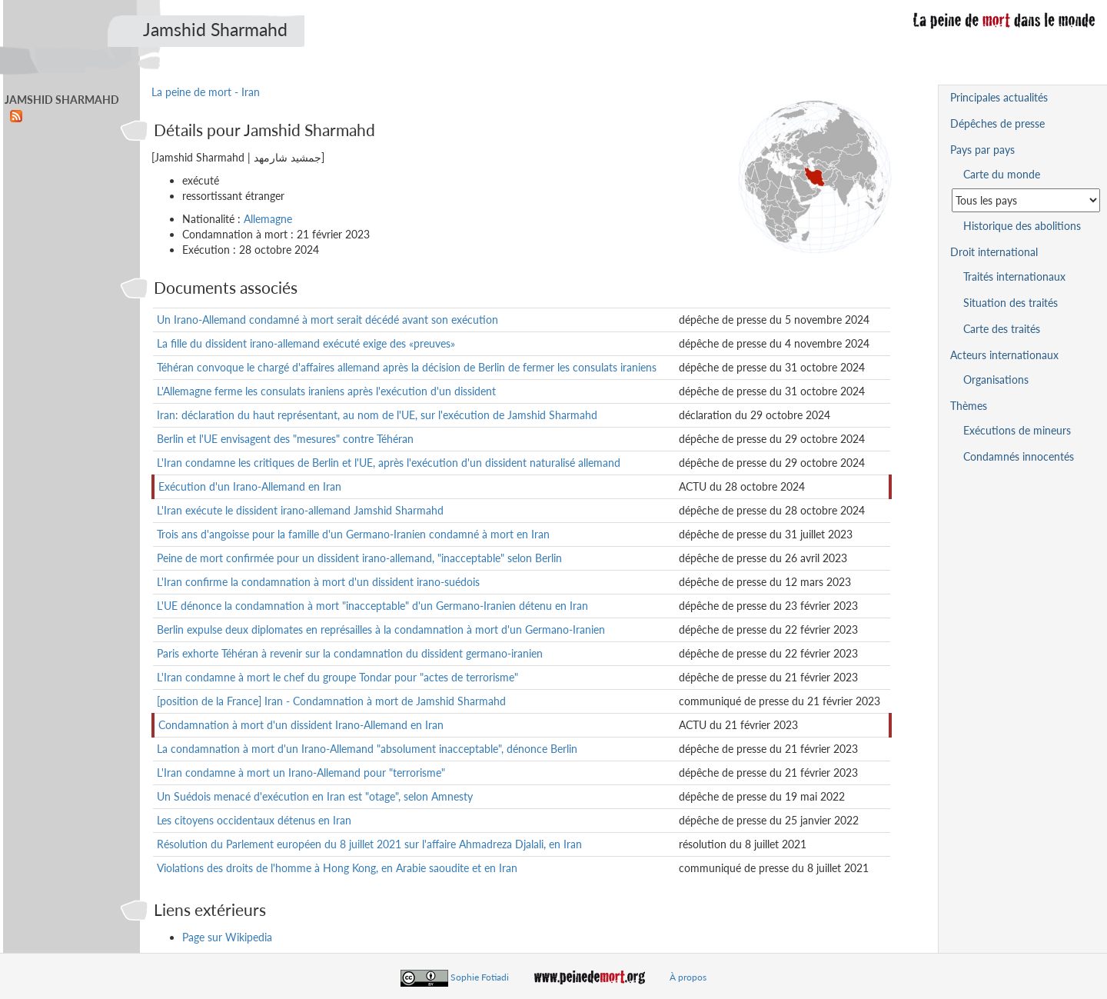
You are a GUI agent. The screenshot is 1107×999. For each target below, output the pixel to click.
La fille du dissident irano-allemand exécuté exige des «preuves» (306, 343)
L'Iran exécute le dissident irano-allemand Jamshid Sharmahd (300, 510)
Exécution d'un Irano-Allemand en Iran (249, 486)
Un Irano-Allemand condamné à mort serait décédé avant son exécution (327, 319)
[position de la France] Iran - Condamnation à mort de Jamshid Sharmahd (331, 701)
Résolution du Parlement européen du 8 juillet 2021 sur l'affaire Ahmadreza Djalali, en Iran (369, 844)
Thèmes (968, 405)
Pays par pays (982, 149)
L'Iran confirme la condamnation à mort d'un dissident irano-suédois (318, 581)
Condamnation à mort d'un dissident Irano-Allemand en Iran (301, 724)
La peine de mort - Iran (205, 91)
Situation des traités (1010, 302)
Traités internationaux (1014, 276)
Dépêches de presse (997, 123)
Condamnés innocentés (1018, 456)
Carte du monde (1001, 174)
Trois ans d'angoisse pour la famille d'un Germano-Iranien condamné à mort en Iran (353, 534)
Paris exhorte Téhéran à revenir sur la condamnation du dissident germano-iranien (350, 653)
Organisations (996, 379)
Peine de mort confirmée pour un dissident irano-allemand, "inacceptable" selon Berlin (359, 557)
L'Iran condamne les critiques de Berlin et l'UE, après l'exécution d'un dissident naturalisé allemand (388, 462)
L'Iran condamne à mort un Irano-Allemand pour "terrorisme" (301, 772)
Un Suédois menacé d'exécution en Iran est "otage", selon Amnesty (315, 796)
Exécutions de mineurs (1017, 430)
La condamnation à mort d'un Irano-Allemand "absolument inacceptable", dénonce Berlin (367, 748)
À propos (688, 977)
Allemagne (268, 218)
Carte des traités (1001, 328)
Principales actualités (999, 97)
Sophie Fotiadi (479, 977)
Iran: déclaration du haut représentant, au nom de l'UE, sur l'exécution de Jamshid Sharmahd (377, 414)
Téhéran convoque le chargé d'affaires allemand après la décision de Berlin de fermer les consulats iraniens (407, 367)
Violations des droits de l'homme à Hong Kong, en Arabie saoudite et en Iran (337, 867)
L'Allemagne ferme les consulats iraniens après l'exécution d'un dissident (326, 391)
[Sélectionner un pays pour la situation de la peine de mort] (1026, 200)
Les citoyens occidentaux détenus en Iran (254, 820)
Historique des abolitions (1022, 225)
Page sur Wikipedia (227, 937)
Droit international (994, 251)
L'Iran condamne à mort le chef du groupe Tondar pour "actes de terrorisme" (337, 677)
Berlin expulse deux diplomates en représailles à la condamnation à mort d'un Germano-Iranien (381, 629)
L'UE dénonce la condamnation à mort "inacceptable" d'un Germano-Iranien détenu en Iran (372, 605)
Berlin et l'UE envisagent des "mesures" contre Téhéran (285, 438)
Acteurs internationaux (1004, 354)
